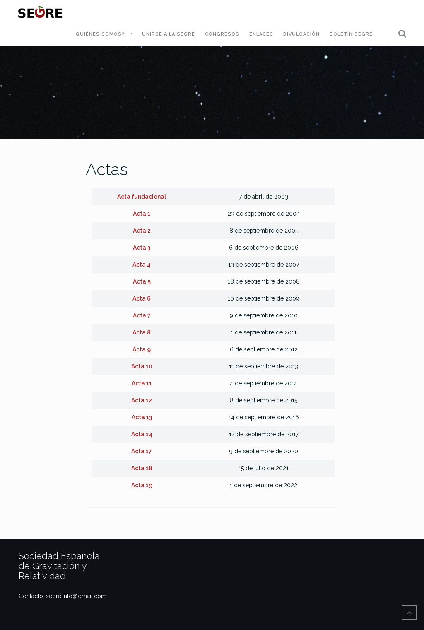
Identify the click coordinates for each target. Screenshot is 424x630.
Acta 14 (141, 434)
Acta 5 (142, 281)
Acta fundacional (141, 196)
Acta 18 (141, 468)
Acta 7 (142, 315)
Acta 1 (141, 213)
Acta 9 (141, 349)
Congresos (222, 34)
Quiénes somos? (100, 34)
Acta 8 (141, 332)
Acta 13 (142, 417)
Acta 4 (141, 264)
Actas (107, 169)
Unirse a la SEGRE (168, 34)
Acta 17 (141, 451)
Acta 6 (141, 298)
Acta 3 (141, 247)
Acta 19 (141, 485)
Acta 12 (141, 400)
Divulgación (301, 34)
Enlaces (261, 34)
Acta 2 (142, 230)
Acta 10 (141, 366)
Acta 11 (142, 383)
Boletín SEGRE (351, 34)
